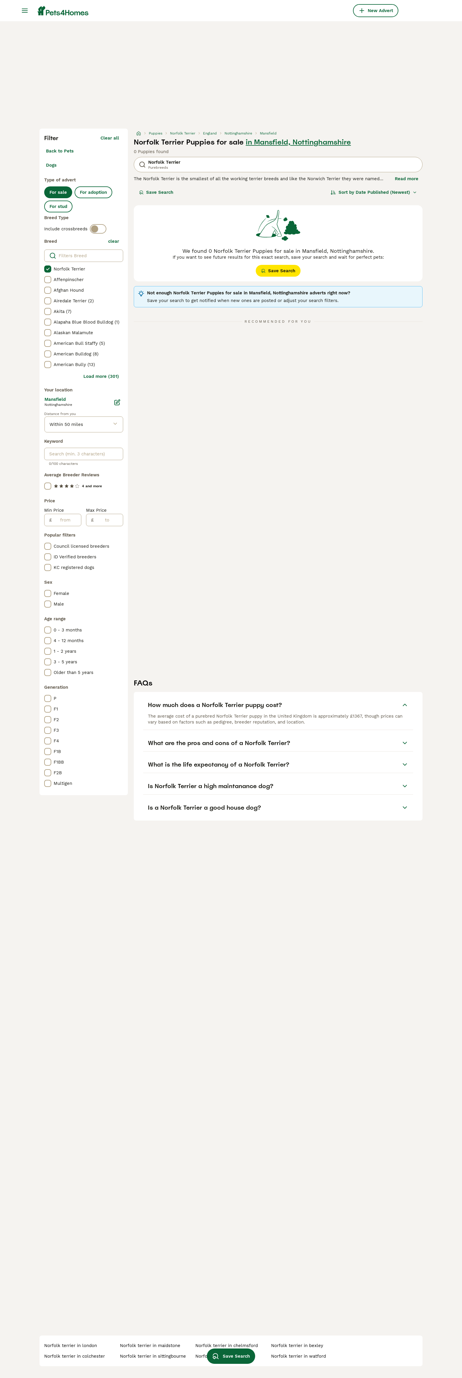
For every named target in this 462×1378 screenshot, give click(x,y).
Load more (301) (101, 376)
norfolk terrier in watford (298, 1356)
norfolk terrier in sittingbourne (153, 1356)
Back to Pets (60, 151)
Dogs (51, 165)
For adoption (93, 192)
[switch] (98, 229)
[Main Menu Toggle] (25, 11)
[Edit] (117, 402)
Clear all (109, 138)
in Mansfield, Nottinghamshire (298, 142)
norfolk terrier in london (70, 1345)
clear (113, 241)
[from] (66, 520)
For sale (58, 192)
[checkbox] (48, 269)
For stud (58, 206)
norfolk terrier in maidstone (150, 1345)
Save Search (156, 192)
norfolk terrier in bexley (297, 1345)
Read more (406, 178)
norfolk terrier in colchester (74, 1356)
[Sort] (374, 192)
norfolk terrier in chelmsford (226, 1345)
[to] (108, 520)
